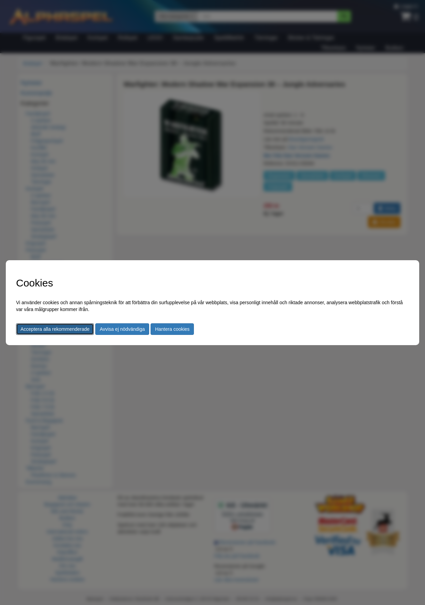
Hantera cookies (172, 329)
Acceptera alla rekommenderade (54, 329)
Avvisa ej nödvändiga (122, 329)
